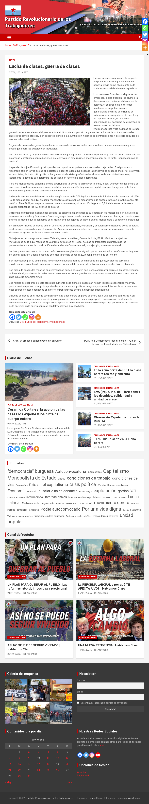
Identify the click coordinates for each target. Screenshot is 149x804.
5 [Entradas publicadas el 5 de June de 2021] (57, 751)
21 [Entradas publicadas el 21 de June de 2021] (9, 770)
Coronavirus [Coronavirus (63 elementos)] (22, 485)
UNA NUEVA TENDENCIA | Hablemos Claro (108, 645)
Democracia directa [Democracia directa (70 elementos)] (117, 485)
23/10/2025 (13, 654)
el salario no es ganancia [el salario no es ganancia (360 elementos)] (58, 491)
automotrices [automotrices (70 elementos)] (95, 472)
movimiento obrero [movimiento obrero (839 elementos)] (111, 502)
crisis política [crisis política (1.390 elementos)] (82, 484)
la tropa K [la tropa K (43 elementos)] (106, 497)
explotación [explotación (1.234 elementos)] (105, 490)
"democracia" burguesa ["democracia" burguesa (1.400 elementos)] (30, 471)
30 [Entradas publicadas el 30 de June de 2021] (29, 776)
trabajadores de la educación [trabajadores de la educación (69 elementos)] (49, 516)
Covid (23, 322)
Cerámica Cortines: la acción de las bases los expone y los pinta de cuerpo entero (36, 414)
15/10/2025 (84, 649)
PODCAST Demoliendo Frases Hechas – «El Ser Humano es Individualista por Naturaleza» (110, 342)
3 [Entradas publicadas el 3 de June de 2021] (38, 751)
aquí (101, 745)
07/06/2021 (15, 72)
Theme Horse (95, 798)
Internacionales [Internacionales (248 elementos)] (56, 497)
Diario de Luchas (20, 358)
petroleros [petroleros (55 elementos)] (34, 510)
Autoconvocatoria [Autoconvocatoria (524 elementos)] (70, 471)
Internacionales (58, 322)
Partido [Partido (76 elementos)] (11, 509)
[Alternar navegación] (9, 37)
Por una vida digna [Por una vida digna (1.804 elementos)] (101, 509)
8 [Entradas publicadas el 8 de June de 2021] (19, 757)
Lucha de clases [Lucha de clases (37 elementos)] (119, 497)
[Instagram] (31, 317)
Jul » (69, 782)
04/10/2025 (13, 423)
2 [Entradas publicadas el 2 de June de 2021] (29, 751)
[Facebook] (12, 317)
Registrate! (83, 775)
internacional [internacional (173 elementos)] (35, 497)
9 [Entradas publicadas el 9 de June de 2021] (29, 757)
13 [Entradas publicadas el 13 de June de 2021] (67, 757)
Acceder (81, 772)
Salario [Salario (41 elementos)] (126, 510)
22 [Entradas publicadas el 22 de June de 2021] (19, 770)
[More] (38, 317)
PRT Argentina (29, 593)
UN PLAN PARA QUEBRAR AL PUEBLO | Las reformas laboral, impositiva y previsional (37, 587)
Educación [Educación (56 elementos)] (32, 491)
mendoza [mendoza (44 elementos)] (60, 503)
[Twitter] (19, 317)
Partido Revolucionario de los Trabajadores (50, 798)
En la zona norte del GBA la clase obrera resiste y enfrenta (117, 372)
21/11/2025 (13, 593)
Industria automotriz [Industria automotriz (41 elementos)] (16, 497)
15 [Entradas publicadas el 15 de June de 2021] (19, 764)
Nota (12, 60)
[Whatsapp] (25, 317)
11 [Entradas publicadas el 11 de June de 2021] (48, 757)
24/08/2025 (100, 447)
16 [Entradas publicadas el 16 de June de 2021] (29, 764)
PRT (26, 72)
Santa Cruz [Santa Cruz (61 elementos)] (135, 510)
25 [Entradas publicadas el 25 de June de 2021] (48, 770)
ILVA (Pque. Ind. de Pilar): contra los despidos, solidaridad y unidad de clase (117, 395)
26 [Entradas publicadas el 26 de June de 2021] (57, 770)
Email (80, 691)
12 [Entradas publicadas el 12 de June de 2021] (57, 757)
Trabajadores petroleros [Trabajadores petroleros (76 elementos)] (105, 516)
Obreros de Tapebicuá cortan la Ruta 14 (116, 419)
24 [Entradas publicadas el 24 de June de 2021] (38, 770)
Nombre (81, 680)
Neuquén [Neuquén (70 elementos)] (135, 503)
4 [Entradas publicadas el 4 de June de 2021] (48, 751)
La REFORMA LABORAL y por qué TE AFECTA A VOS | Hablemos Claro (104, 587)
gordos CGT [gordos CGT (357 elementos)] (127, 491)
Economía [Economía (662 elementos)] (16, 491)
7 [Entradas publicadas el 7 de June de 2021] (9, 757)
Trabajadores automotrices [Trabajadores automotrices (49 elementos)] (20, 516)
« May (8, 782)
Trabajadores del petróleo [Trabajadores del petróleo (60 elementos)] (78, 516)
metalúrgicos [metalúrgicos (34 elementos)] (71, 503)
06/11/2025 (84, 593)
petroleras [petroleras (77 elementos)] (22, 509)
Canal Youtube (16, 577)
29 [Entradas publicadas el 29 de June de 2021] (19, 776)
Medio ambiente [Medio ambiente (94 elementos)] (30, 503)
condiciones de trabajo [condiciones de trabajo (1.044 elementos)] (89, 478)
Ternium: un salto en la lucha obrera (115, 441)
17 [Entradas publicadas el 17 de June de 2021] (38, 764)
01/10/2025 (100, 378)
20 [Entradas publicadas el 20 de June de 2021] (67, 764)
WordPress (134, 798)
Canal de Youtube (20, 535)
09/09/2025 (100, 425)
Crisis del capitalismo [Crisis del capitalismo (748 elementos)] (48, 484)
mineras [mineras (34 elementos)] (81, 503)
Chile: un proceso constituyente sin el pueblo (37, 340)
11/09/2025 (100, 403)
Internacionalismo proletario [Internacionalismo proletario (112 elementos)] (84, 497)
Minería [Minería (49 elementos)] (89, 503)
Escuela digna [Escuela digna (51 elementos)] (85, 491)
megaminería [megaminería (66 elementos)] (47, 503)
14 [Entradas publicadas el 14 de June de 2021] (9, 764)
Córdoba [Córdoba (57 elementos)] (102, 485)
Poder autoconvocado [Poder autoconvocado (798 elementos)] (60, 509)
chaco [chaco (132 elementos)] (62, 478)
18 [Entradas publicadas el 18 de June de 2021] (48, 764)
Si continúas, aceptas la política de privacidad (102, 703)
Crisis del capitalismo (38, 322)
